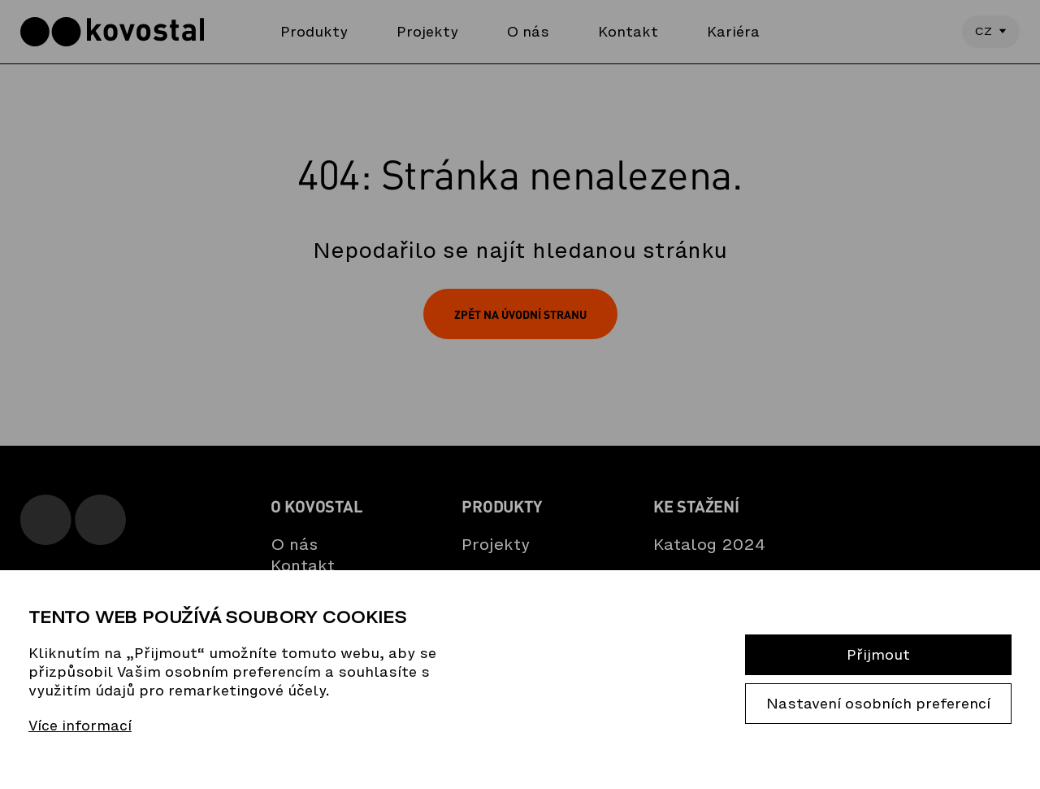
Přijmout (878, 655)
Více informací (80, 726)
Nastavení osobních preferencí (878, 703)
